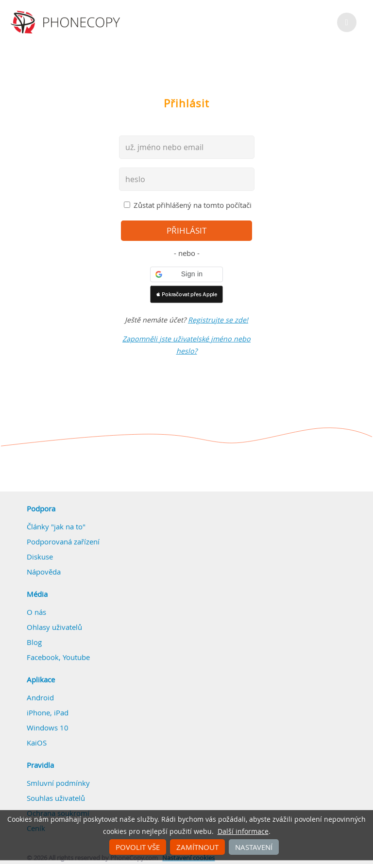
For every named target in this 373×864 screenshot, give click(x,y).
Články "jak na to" (56, 526)
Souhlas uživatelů (56, 798)
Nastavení (253, 847)
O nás (36, 612)
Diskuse (40, 556)
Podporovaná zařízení (63, 541)
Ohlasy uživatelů (54, 627)
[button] (186, 274)
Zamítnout (197, 847)
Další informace (243, 831)
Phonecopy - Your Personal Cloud (66, 22)
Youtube (76, 657)
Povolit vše (138, 847)
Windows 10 (47, 727)
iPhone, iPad (47, 712)
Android (40, 697)
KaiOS (37, 742)
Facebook (43, 657)
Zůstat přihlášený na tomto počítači (193, 205)
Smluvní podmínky (58, 783)
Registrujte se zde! (218, 319)
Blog (34, 642)
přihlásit (186, 230)
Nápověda (44, 571)
